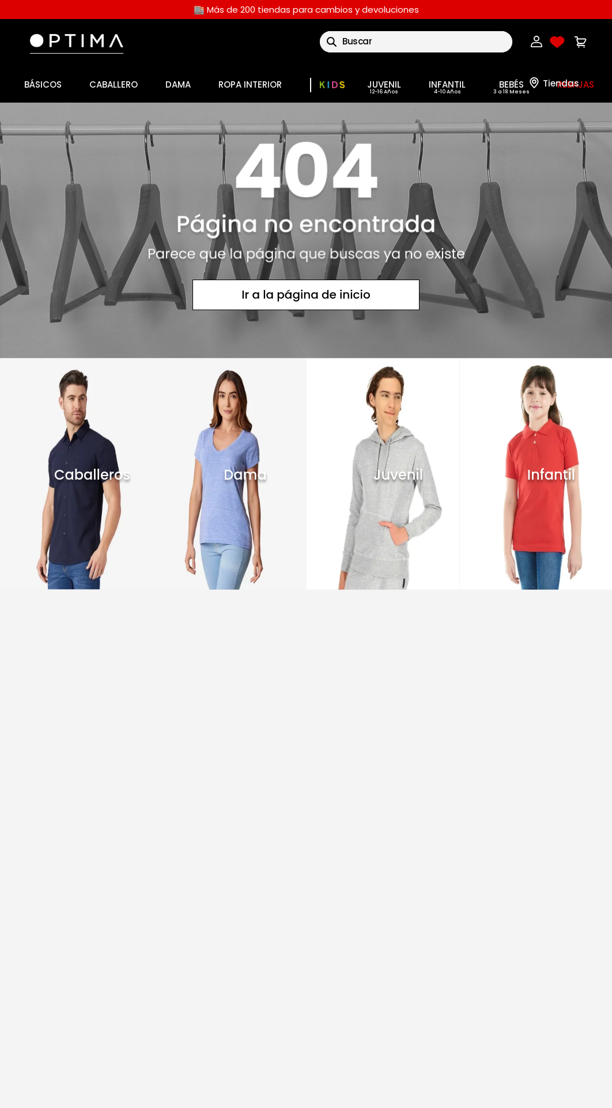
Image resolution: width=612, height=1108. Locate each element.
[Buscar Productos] (332, 42)
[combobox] (416, 41)
